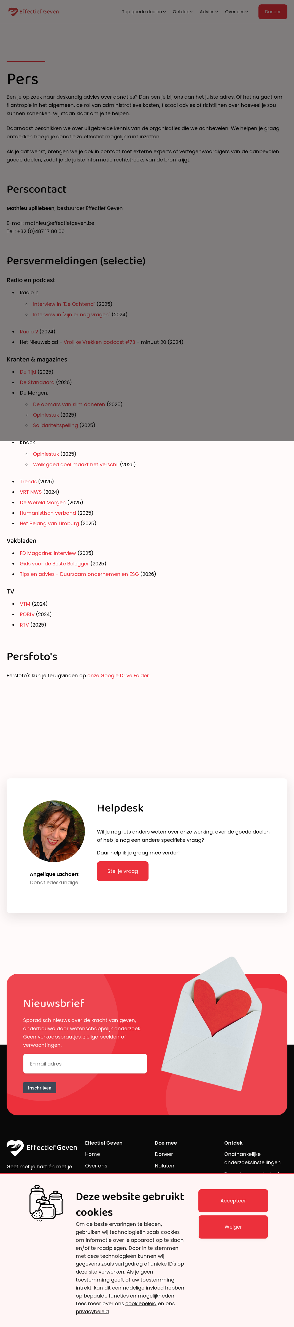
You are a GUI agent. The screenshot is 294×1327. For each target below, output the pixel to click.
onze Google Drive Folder (118, 675)
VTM (25, 603)
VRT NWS (31, 492)
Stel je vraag (122, 871)
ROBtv (27, 614)
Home (92, 1154)
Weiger (233, 1226)
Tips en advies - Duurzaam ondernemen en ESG (79, 574)
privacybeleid (92, 1311)
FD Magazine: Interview (48, 553)
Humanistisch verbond (48, 512)
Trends (28, 481)
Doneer (164, 1154)
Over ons (96, 1165)
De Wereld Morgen (43, 502)
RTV (24, 624)
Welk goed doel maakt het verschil (76, 464)
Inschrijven (39, 1088)
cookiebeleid (141, 1303)
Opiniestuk (46, 454)
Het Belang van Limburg (49, 523)
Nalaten (164, 1165)
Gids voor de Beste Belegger (54, 563)
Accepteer (233, 1200)
